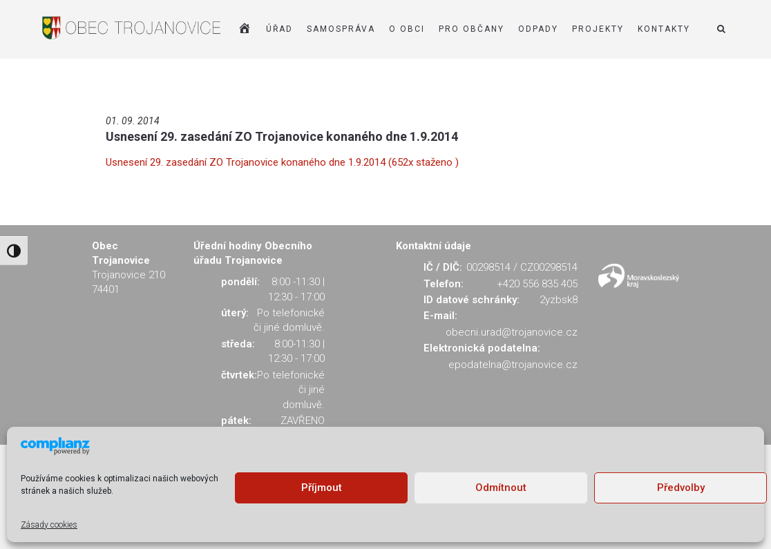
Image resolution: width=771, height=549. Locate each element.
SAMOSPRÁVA (341, 29)
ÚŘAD (279, 29)
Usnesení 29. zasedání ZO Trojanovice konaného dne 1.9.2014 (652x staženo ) (282, 162)
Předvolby (681, 487)
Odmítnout (500, 487)
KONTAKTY (664, 29)
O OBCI (407, 29)
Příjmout (321, 487)
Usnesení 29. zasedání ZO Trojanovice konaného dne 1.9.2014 (282, 136)
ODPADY (538, 29)
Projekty (598, 29)
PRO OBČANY (471, 29)
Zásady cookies (49, 525)
